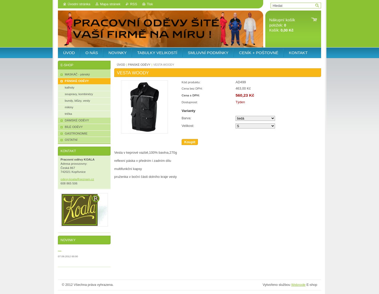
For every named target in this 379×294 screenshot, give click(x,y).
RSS (133, 4)
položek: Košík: (282, 25)
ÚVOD (121, 64)
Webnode (298, 285)
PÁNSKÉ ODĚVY (139, 64)
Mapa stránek (110, 4)
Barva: (186, 118)
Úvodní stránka (79, 4)
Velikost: (188, 126)
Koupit (189, 142)
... (59, 249)
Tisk (150, 4)
